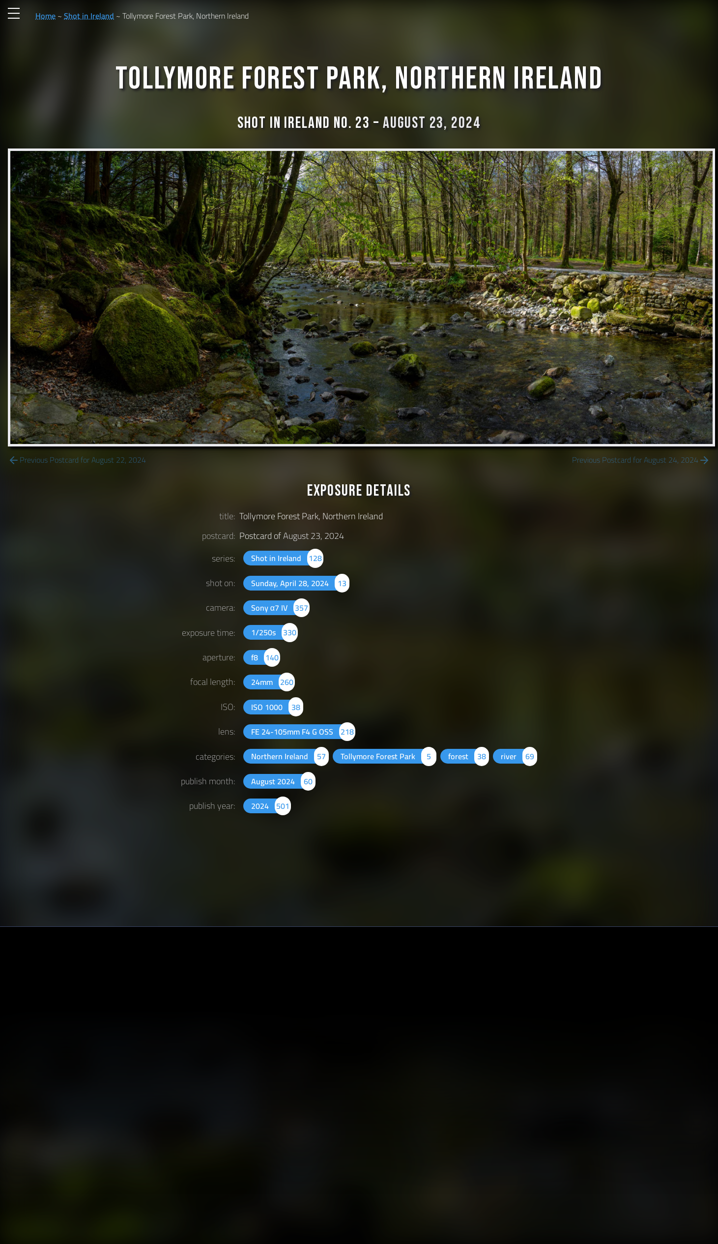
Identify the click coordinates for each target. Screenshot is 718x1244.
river (519, 756)
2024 (271, 806)
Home (45, 15)
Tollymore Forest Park (388, 756)
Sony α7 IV (280, 607)
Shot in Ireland (89, 15)
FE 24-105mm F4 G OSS (303, 731)
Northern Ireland (290, 756)
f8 (265, 657)
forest (468, 756)
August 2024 (283, 781)
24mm (273, 682)
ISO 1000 (277, 707)
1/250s (274, 632)
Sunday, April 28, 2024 (300, 583)
